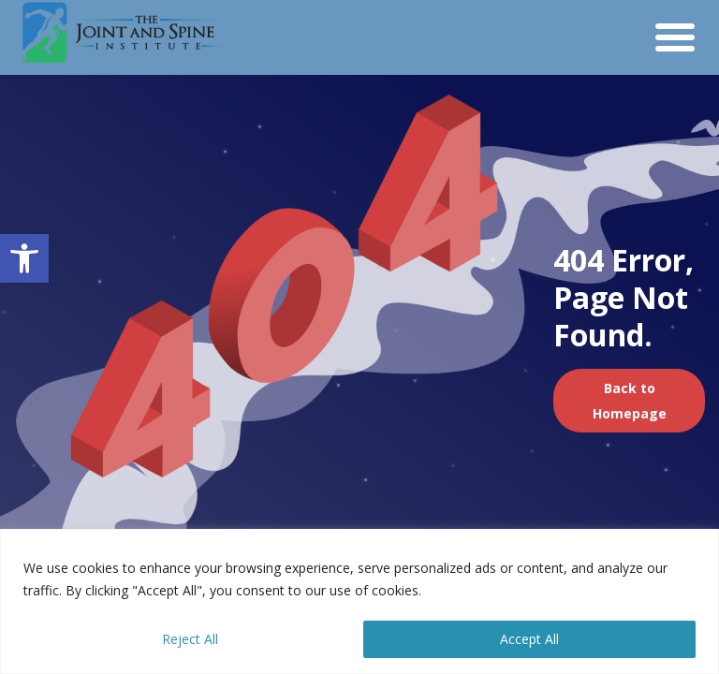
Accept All (529, 639)
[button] (24, 258)
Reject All (190, 639)
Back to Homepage (630, 400)
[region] (359, 601)
